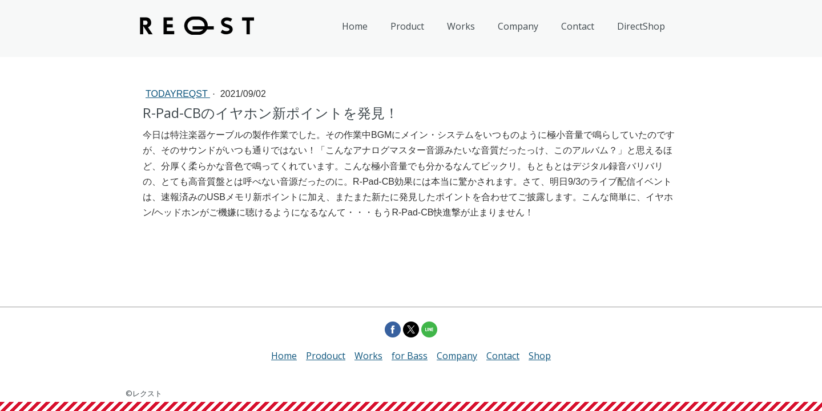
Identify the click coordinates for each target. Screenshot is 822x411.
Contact (577, 26)
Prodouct (325, 355)
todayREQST (178, 94)
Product (407, 26)
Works (461, 26)
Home (355, 26)
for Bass (410, 355)
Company (518, 26)
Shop (540, 355)
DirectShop (641, 26)
